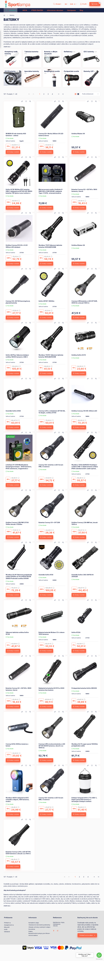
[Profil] (83, 4)
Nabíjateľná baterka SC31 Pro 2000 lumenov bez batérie (51, 689)
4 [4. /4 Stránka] (52, 94)
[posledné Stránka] (63, 94)
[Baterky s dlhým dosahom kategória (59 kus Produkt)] (52, 53)
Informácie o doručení (55, 10)
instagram (58, 931)
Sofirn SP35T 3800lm (46, 301)
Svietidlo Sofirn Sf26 (13, 411)
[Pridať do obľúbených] (26, 101)
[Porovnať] (22, 101)
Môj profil (6, 927)
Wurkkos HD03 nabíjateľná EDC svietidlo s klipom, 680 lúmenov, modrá (17, 799)
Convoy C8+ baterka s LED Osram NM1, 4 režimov (51, 798)
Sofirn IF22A (76, 632)
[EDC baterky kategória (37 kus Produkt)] (89, 52)
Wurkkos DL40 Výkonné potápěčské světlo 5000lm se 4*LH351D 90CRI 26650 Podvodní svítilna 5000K (19, 576)
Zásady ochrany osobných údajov (39, 927)
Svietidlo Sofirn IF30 (46, 575)
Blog (81, 10)
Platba (30, 931)
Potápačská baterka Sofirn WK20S (84, 688)
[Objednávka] (90, 94)
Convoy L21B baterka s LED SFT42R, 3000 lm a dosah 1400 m (85, 302)
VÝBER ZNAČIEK (37, 10)
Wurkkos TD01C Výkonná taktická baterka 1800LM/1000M (51, 356)
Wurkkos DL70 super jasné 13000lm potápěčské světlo (85, 745)
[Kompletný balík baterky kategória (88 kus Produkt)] (12, 53)
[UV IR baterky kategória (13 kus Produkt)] (10, 71)
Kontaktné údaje (34, 922)
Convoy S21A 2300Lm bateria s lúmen (17, 745)
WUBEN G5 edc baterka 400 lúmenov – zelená (16, 134)
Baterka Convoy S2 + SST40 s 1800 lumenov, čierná (84, 190)
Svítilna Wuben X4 (78, 133)
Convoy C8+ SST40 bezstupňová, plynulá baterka (18, 302)
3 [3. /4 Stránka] (48, 94)
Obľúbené (7, 931)
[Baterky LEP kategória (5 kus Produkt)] (89, 71)
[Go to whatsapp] (99, 955)
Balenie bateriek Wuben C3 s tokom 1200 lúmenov (51, 633)
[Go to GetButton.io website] (99, 959)
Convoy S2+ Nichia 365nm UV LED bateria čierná (51, 134)
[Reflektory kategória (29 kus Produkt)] (68, 52)
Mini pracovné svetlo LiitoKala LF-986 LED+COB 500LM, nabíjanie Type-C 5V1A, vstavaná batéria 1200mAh (51, 192)
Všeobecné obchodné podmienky (39, 925)
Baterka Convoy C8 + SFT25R (49, 522)
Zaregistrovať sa (9, 925)
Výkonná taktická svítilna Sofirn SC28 (17, 633)
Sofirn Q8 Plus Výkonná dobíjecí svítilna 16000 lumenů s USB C (17, 356)
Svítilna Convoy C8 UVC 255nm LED (84, 411)
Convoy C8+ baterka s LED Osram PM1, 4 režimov (51, 465)
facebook (54, 931)
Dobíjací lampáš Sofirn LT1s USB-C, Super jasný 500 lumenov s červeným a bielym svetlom (84, 799)
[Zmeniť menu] (73, 4)
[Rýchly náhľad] (30, 101)
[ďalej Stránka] (58, 94)
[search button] (57, 4)
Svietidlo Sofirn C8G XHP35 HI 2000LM (82, 575)
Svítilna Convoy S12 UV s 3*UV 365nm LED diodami (17, 246)
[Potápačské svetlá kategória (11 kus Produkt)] (71, 71)
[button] (11, 10)
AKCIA (24, 10)
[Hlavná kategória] (4, 15)
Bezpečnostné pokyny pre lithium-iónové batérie (39, 934)
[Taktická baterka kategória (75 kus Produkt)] (31, 52)
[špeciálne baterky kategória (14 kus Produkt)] (31, 71)
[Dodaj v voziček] (13, 152)
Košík (5, 929)
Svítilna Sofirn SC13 (79, 355)
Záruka (55, 926)
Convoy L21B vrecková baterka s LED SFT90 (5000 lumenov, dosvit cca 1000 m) (52, 746)
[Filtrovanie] (2, 39)
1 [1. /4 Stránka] (39, 94)
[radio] (78, 94)
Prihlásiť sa (7, 922)
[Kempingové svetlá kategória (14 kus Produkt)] (52, 71)
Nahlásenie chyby (58, 922)
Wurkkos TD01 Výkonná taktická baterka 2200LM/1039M (50, 246)
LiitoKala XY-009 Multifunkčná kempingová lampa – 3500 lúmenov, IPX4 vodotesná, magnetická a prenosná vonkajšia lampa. (19, 467)
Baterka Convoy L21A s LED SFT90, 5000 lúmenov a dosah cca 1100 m (18, 852)
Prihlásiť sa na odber (86, 935)
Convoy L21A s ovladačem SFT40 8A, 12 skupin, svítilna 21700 (52, 412)
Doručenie (32, 929)
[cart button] (94, 4)
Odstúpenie (71, 10)
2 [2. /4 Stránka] (43, 94)
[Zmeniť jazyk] (66, 4)
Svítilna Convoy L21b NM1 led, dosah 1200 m (85, 523)
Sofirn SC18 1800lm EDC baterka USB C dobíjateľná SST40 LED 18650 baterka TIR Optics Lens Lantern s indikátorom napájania (19, 192)
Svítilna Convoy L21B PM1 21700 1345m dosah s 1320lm (17, 523)
